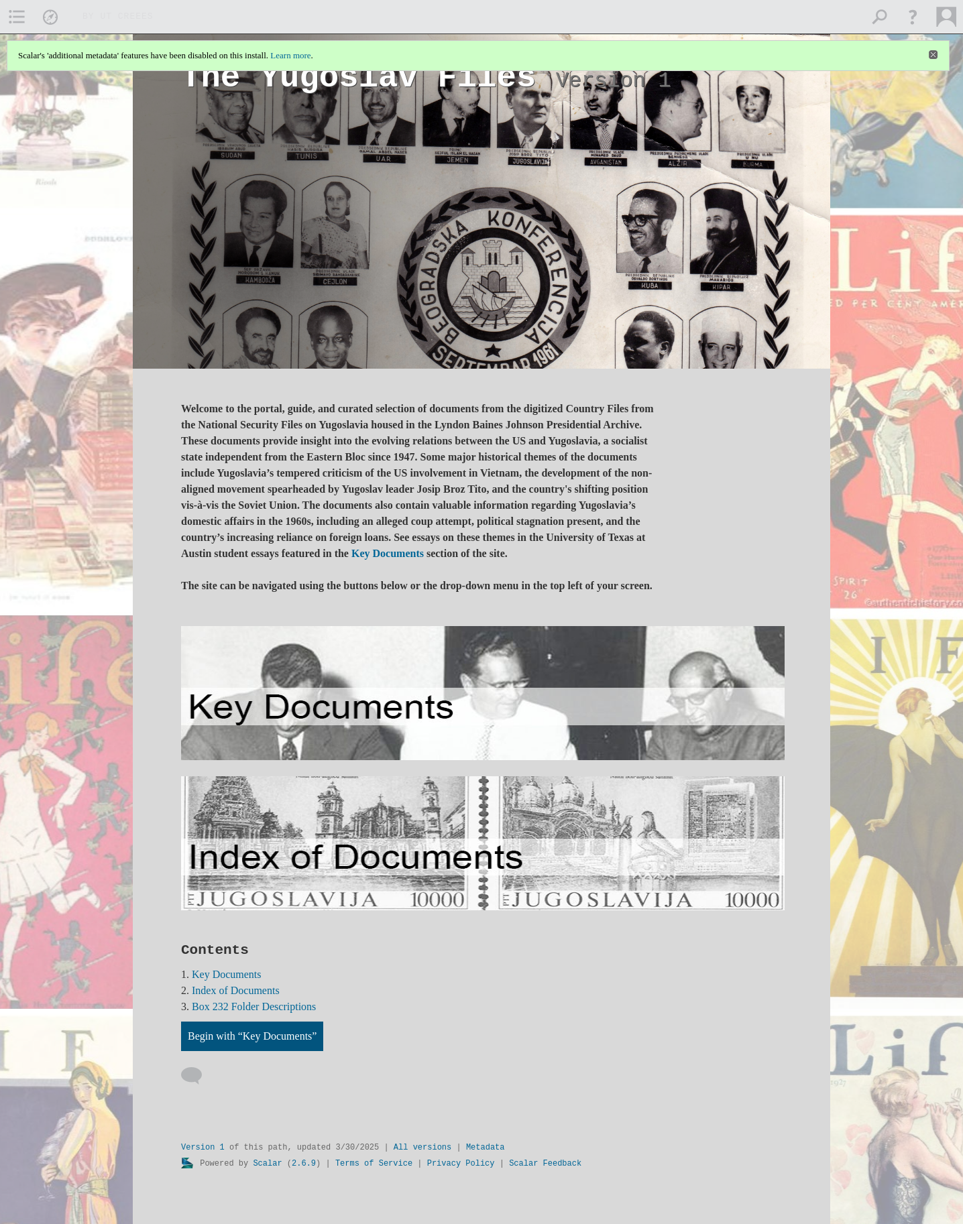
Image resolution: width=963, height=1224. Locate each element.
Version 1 (203, 1147)
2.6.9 (304, 1163)
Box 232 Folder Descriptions (254, 1006)
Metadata (485, 1147)
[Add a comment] (197, 1076)
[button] (912, 17)
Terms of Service (373, 1163)
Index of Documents (236, 990)
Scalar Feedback (545, 1163)
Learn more (290, 55)
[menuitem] (17, 17)
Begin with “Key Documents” (252, 1036)
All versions (422, 1147)
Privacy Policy (461, 1163)
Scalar (267, 1163)
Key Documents (387, 553)
